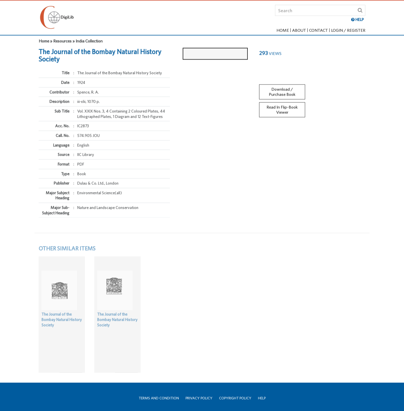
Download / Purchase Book (282, 89)
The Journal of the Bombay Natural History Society (61, 323)
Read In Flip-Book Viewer (282, 107)
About (299, 30)
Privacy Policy (199, 398)
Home (282, 30)
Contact (318, 30)
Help (262, 398)
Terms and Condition (159, 398)
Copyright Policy (235, 398)
